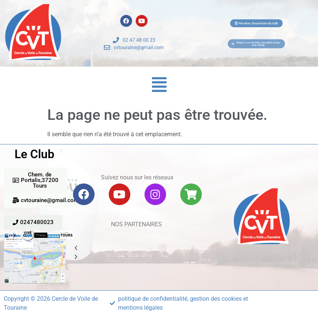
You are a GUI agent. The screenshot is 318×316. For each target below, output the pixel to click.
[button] (159, 84)
